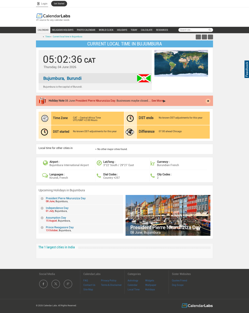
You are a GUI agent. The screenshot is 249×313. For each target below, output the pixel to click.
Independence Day (57, 208)
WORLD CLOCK (106, 30)
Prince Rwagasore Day (60, 227)
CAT (75, 117)
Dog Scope (177, 285)
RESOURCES (162, 30)
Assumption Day (56, 217)
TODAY (134, 30)
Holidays (150, 289)
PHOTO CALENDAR (86, 30)
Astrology (133, 280)
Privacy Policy (108, 280)
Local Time (134, 289)
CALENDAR (43, 30)
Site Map (88, 289)
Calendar (132, 285)
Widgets (149, 280)
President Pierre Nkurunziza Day (95, 100)
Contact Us (89, 285)
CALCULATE (147, 30)
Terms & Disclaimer (111, 285)
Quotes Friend (179, 280)
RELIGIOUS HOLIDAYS (62, 30)
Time (47, 36)
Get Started (59, 3)
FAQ (85, 280)
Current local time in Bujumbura (67, 36)
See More (157, 100)
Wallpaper (150, 285)
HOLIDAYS (122, 30)
